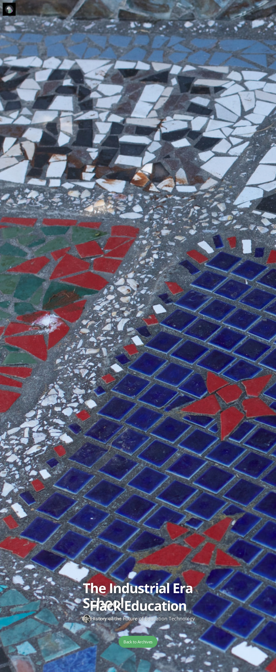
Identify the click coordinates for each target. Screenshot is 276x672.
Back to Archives (138, 641)
